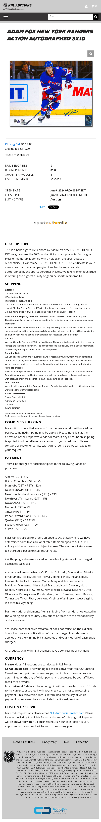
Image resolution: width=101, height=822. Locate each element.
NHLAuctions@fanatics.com (67, 713)
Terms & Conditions (24, 741)
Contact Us (82, 741)
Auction (55, 199)
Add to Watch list (17, 155)
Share (42, 207)
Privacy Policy (49, 741)
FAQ (66, 741)
